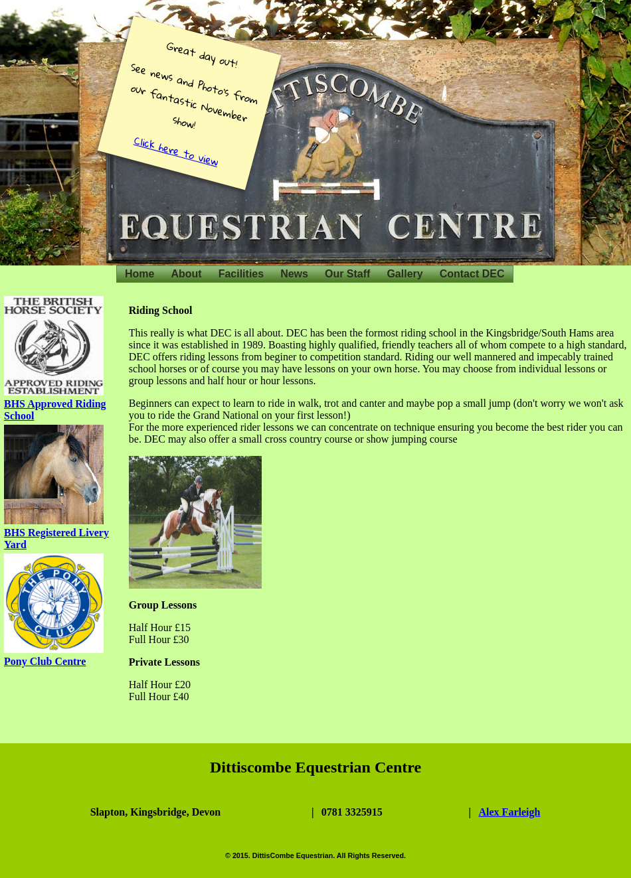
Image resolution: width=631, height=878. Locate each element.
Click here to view (176, 151)
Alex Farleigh (510, 812)
